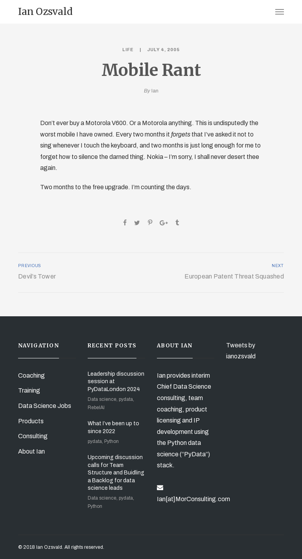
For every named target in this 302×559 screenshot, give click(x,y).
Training (29, 390)
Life (128, 49)
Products (31, 421)
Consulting (33, 436)
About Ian (31, 451)
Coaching (31, 375)
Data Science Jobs (44, 405)
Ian (154, 91)
